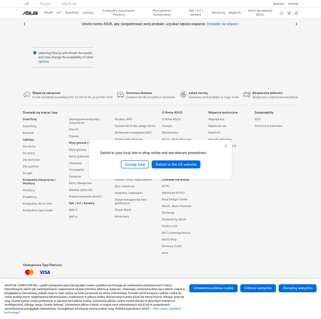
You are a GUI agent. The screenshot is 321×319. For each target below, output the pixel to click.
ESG (257, 119)
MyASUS (214, 132)
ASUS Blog (169, 239)
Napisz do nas (217, 126)
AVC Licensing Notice (176, 233)
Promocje (168, 213)
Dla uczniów (31, 166)
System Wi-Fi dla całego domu (135, 126)
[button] (293, 4)
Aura (165, 253)
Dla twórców (31, 160)
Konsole (28, 133)
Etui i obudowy (124, 186)
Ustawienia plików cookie (213, 288)
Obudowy (75, 163)
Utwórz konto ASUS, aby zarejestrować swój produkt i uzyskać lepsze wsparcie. (160, 24)
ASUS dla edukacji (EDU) (260, 12)
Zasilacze (75, 176)
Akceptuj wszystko (298, 288)
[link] (30, 13)
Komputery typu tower (38, 210)
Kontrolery (122, 216)
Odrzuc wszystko (258, 288)
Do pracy (29, 153)
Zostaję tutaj (135, 164)
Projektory (30, 197)
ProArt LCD (169, 226)
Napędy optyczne (80, 190)
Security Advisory (220, 139)
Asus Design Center (175, 199)
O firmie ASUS (171, 119)
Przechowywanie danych (85, 196)
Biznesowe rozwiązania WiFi (133, 132)
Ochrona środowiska (268, 126)
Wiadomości (170, 132)
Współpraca (216, 119)
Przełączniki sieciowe (128, 139)
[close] (226, 145)
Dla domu (29, 146)
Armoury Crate (172, 246)
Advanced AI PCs (173, 193)
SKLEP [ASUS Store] (48, 12)
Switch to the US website (176, 164)
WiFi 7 (73, 210)
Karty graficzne (79, 156)
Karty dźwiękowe (80, 183)
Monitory (29, 190)
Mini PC (74, 129)
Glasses (74, 136)
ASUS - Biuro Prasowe (176, 139)
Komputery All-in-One (37, 203)
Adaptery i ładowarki (128, 193)
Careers (167, 126)
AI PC (165, 186)
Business (278, 4)
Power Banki (123, 210)
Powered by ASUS (174, 219)
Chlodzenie (76, 170)
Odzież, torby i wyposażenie (133, 179)
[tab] (223, 24)
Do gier (28, 173)
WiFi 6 (73, 217)
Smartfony (30, 126)
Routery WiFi (123, 119)
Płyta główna (77, 150)
